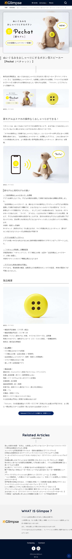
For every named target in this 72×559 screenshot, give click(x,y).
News (51, 3)
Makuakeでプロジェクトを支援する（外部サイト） (36, 413)
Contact (41, 543)
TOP (6, 7)
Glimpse (13, 3)
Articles (42, 3)
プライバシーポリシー (36, 554)
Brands (35, 3)
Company (31, 543)
